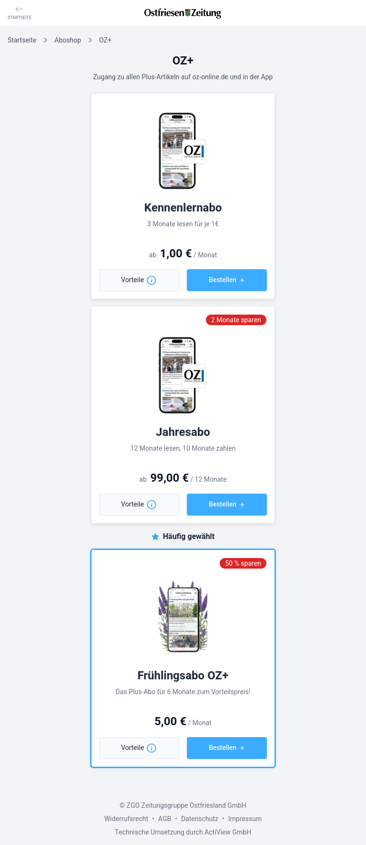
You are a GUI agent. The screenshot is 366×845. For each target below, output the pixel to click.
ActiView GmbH (227, 832)
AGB (164, 819)
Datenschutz (199, 819)
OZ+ (105, 40)
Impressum (245, 819)
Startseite (22, 40)
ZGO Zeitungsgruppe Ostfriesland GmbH (186, 806)
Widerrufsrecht (126, 819)
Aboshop (67, 40)
